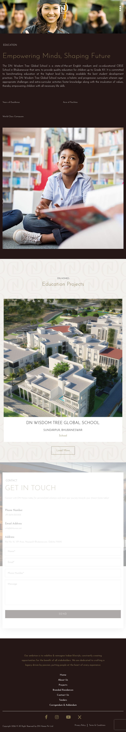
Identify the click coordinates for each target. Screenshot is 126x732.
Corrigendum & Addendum (63, 705)
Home (63, 675)
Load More (63, 450)
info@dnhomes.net (13, 528)
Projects (63, 685)
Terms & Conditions (97, 725)
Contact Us (63, 695)
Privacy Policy (80, 725)
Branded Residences (63, 690)
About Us (63, 680)
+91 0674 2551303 (13, 515)
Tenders (63, 700)
